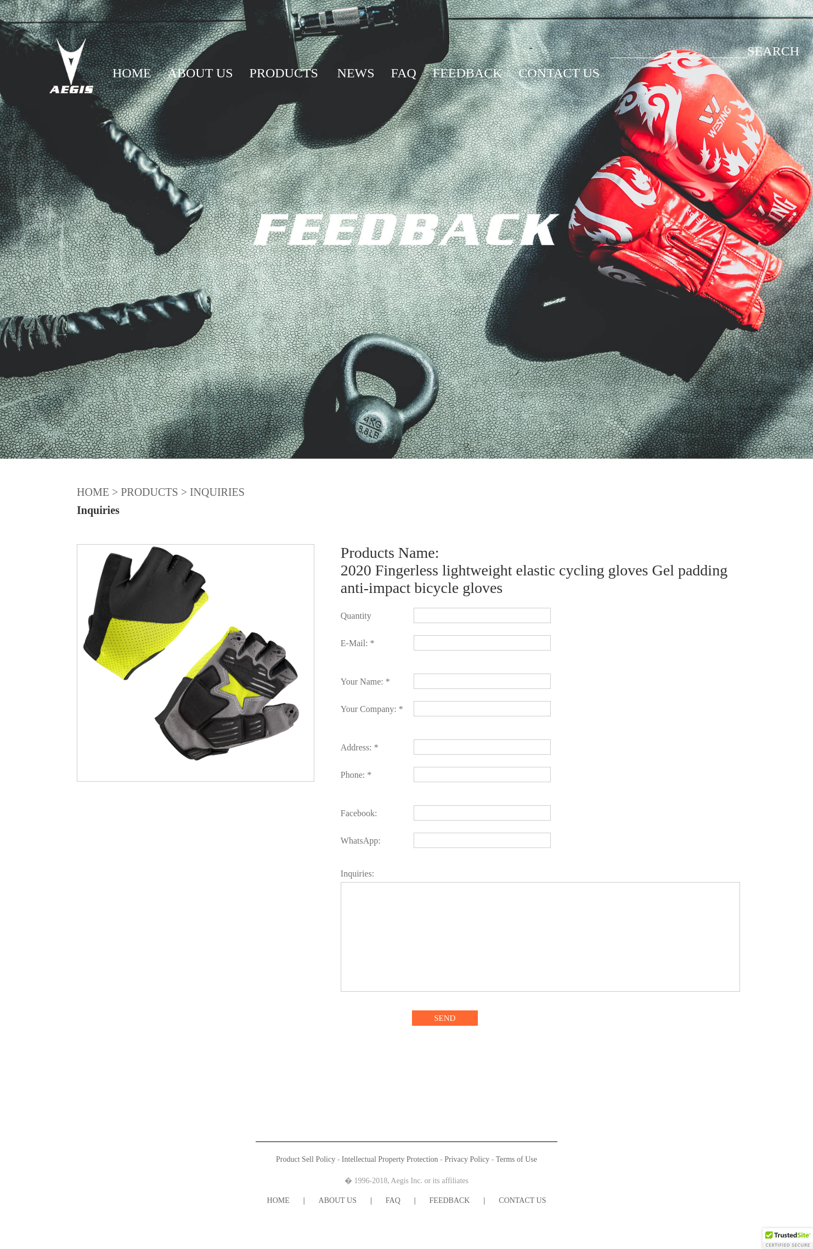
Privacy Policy (466, 1159)
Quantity (356, 615)
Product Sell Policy (305, 1159)
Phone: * (356, 774)
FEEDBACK (468, 73)
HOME (131, 73)
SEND (444, 1018)
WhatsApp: (361, 840)
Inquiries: (357, 873)
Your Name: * (365, 681)
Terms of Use (516, 1159)
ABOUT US (200, 73)
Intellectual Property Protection (390, 1159)
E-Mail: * (358, 643)
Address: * (360, 747)
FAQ (403, 73)
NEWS (356, 73)
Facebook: (359, 813)
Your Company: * (372, 709)
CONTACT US (559, 73)
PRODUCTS (284, 73)
